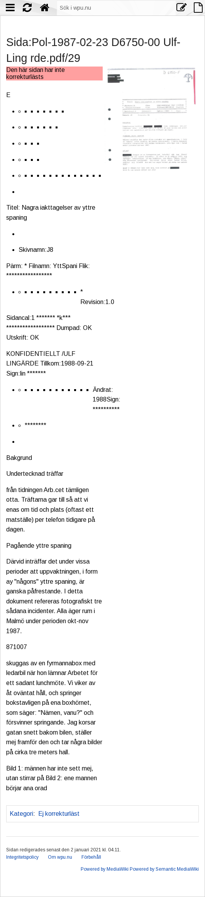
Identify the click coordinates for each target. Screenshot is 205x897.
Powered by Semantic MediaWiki (164, 869)
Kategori (21, 813)
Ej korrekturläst (59, 813)
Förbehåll (91, 857)
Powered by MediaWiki (105, 869)
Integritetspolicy (22, 857)
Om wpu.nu (60, 857)
